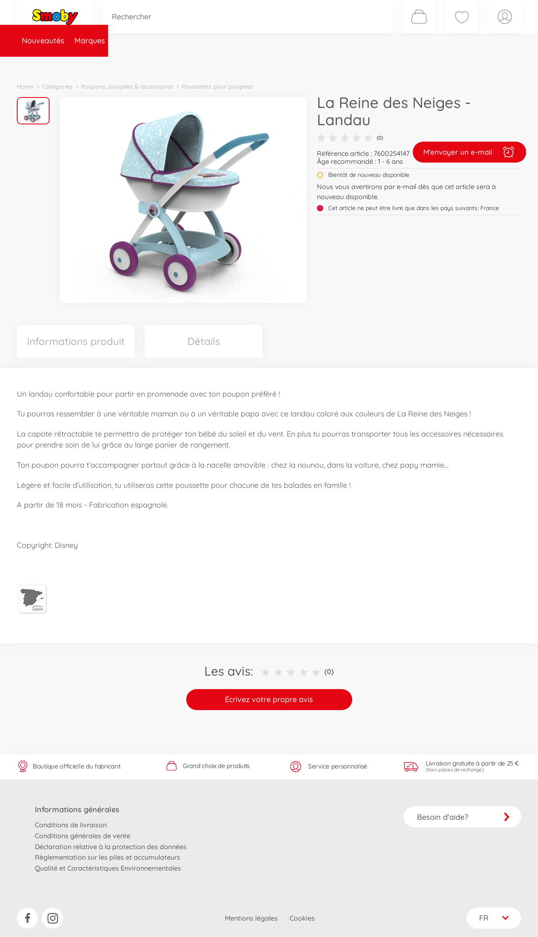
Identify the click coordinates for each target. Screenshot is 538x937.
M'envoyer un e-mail (469, 152)
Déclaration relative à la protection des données (111, 846)
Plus (427, 64)
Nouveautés (43, 64)
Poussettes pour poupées (217, 86)
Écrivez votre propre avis (269, 699)
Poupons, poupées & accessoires (127, 86)
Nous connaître (383, 64)
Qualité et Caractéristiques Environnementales (108, 868)
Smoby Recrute (471, 64)
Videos (254, 64)
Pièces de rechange (198, 64)
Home (25, 86)
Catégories (134, 64)
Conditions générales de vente (82, 836)
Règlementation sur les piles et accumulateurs (107, 857)
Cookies (302, 918)
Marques (89, 64)
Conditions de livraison (71, 825)
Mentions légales (251, 918)
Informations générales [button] (77, 809)
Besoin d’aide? (463, 817)
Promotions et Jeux (311, 64)
